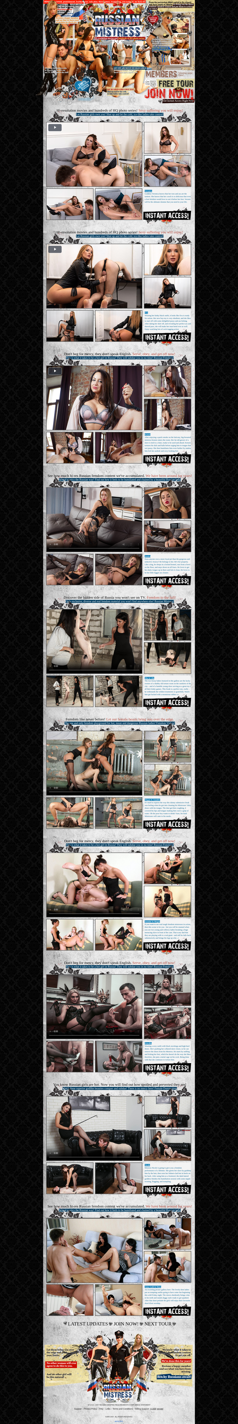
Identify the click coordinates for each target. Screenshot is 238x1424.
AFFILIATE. (119, 1421)
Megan (147, 800)
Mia (146, 678)
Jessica (147, 556)
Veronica (148, 191)
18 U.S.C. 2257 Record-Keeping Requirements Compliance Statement (119, 1405)
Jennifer (156, 800)
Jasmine (148, 921)
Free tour (169, 83)
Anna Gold (149, 1287)
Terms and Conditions (123, 1409)
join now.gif (169, 95)
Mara (158, 1287)
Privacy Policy (90, 1409)
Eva (146, 313)
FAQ (101, 1409)
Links (107, 1409)
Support (78, 1409)
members (169, 74)
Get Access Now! (167, 214)
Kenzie (147, 434)
